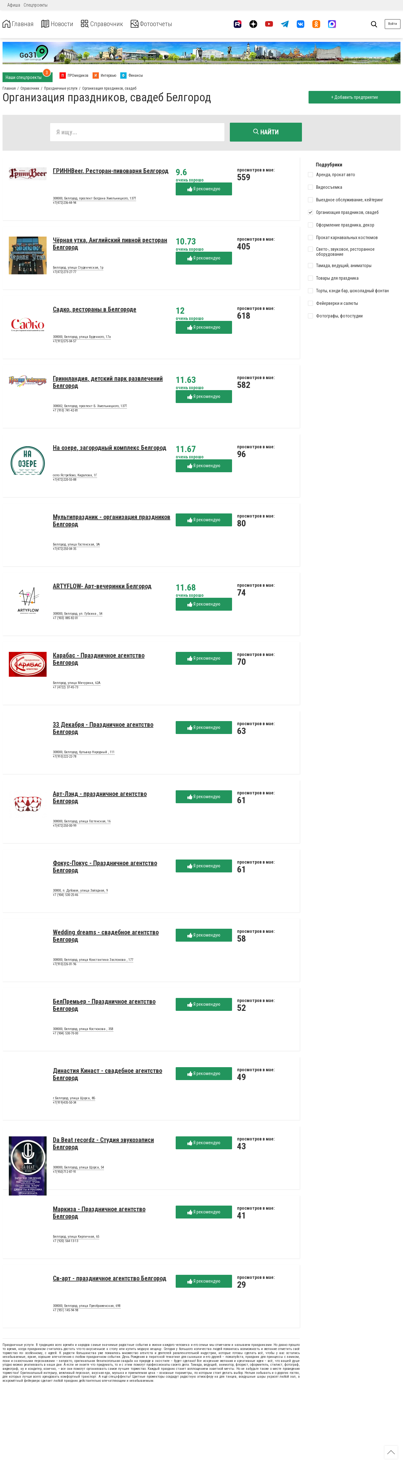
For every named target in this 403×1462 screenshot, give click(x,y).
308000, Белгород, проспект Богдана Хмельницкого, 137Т (94, 200)
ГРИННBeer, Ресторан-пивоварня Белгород (110, 172)
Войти (392, 24)
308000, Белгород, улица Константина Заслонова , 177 (93, 961)
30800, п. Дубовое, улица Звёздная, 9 (80, 892)
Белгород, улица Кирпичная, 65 (76, 1238)
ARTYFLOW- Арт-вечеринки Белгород (102, 587)
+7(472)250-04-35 (64, 550)
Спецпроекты (36, 5)
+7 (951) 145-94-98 (65, 1311)
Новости (62, 24)
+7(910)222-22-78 (64, 758)
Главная (20, 24)
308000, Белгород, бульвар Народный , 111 (84, 753)
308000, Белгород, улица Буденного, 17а (82, 338)
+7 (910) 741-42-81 (65, 412)
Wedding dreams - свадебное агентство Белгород (106, 937)
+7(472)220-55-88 (64, 481)
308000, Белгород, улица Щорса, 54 (78, 1169)
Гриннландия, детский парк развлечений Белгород (108, 383)
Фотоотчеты (166, 24)
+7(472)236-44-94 (64, 204)
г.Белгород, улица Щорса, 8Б (74, 1099)
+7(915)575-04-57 (64, 342)
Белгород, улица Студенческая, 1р (78, 269)
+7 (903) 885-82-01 (65, 619)
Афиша (13, 5)
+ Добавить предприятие (353, 97)
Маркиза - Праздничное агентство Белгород (99, 1214)
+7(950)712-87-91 (64, 1173)
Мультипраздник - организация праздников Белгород (111, 521)
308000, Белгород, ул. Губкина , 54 (77, 615)
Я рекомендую (203, 190)
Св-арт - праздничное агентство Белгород (109, 1279)
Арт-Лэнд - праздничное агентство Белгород (100, 798)
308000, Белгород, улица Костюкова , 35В (83, 1030)
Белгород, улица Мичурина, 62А (76, 684)
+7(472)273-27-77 (64, 273)
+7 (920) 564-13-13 (65, 1242)
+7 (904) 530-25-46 (65, 896)
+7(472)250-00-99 (64, 827)
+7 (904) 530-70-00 (65, 1035)
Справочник (111, 24)
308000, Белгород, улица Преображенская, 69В (87, 1307)
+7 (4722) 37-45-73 (65, 688)
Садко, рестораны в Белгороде (94, 310)
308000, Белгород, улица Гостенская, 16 (82, 823)
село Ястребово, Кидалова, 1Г (75, 477)
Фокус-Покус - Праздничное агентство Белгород (105, 867)
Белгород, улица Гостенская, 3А (76, 546)
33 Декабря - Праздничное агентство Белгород (103, 729)
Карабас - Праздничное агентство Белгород (99, 660)
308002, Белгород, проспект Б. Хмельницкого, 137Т (90, 407)
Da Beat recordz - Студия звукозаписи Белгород (103, 1144)
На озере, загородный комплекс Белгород (109, 449)
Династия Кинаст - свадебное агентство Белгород (107, 1075)
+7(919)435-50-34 (64, 1104)
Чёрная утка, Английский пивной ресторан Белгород (110, 245)
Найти (266, 132)
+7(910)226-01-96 (64, 965)
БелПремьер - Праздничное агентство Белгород (104, 1006)
